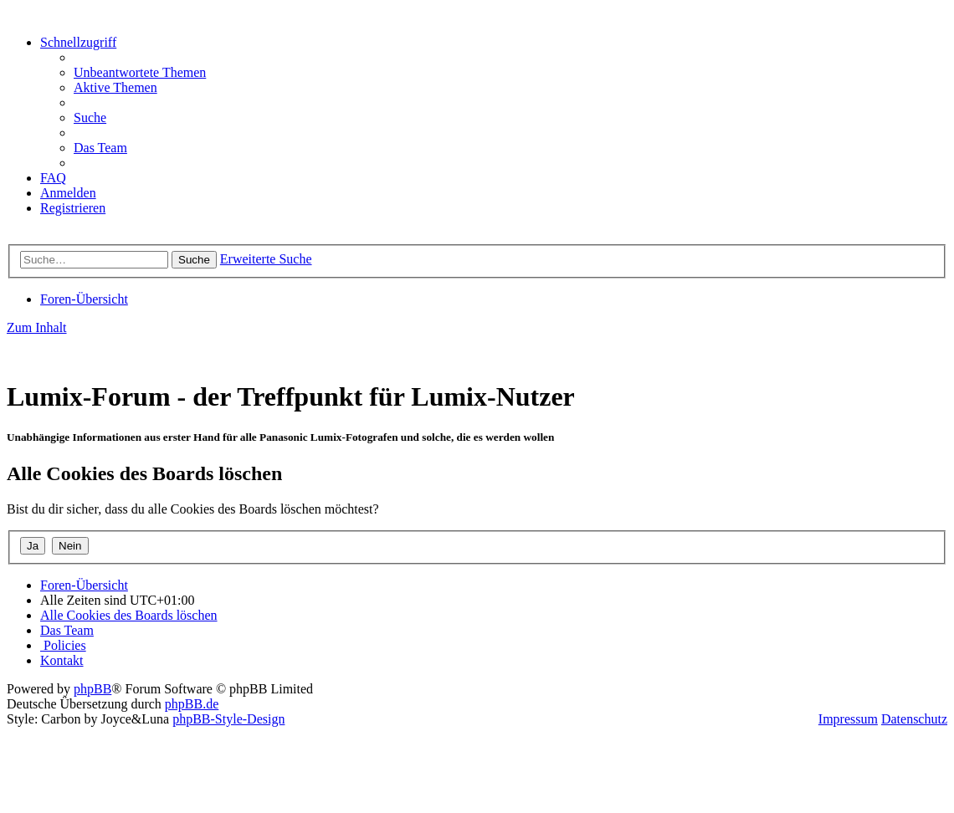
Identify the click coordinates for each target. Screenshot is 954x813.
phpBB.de (191, 704)
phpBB (92, 689)
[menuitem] (140, 72)
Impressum (848, 719)
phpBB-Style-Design (228, 719)
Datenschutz (914, 719)
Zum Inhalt (37, 327)
